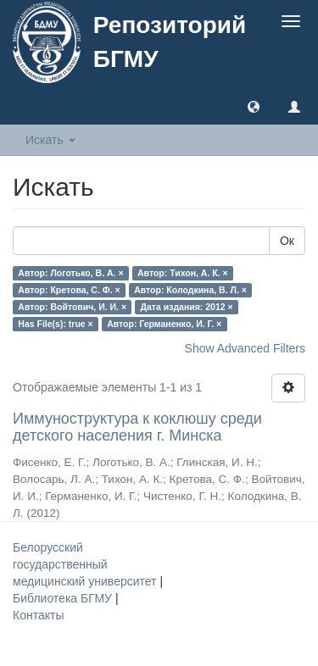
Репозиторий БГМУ (169, 42)
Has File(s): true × (55, 324)
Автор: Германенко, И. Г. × (164, 324)
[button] (253, 106)
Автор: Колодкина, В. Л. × (190, 290)
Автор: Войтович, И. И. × (72, 307)
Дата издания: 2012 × (187, 307)
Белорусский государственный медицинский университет (86, 564)
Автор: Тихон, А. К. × (182, 273)
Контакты (38, 615)
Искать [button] (50, 140)
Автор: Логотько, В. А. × (70, 273)
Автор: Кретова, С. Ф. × (69, 290)
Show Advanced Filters (245, 348)
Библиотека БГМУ (64, 598)
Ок (287, 240)
